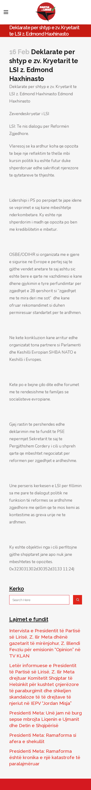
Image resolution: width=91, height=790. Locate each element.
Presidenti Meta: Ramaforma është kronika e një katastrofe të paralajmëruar (44, 757)
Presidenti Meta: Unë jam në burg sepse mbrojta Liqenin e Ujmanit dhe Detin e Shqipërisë (45, 719)
